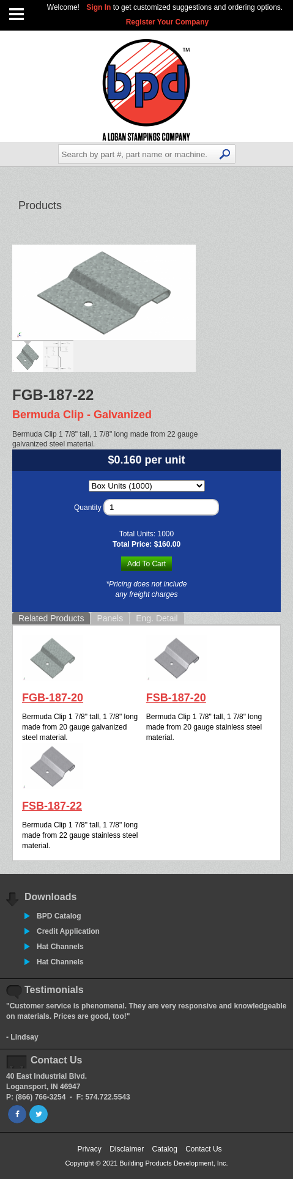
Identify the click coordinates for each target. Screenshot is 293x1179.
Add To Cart (146, 564)
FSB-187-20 (176, 698)
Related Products (51, 618)
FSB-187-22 (52, 806)
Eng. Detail (156, 618)
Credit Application (68, 931)
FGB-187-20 (52, 698)
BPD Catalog (59, 916)
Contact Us (203, 1149)
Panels (110, 618)
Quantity (88, 507)
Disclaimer (126, 1149)
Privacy (89, 1149)
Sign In (99, 7)
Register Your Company (167, 22)
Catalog (164, 1149)
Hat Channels (60, 946)
